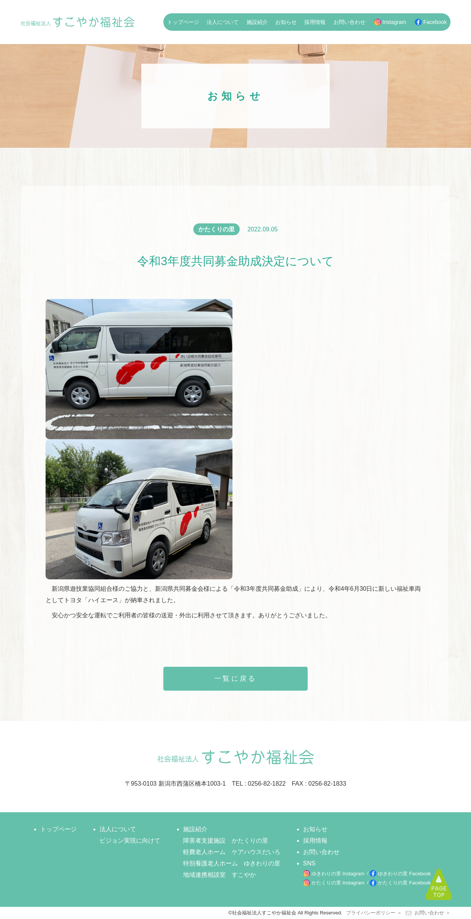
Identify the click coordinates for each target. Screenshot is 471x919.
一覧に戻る (235, 678)
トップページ (183, 22)
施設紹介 (257, 22)
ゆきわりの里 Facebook (404, 873)
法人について (223, 22)
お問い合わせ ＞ (428, 913)
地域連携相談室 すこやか (219, 875)
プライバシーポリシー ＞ (374, 913)
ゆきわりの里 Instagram (337, 873)
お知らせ (286, 22)
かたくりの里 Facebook (404, 883)
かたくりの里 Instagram (337, 883)
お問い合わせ (349, 22)
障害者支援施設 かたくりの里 (225, 840)
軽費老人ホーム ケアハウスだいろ (231, 852)
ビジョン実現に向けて (130, 840)
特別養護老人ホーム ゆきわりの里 (231, 863)
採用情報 (315, 22)
